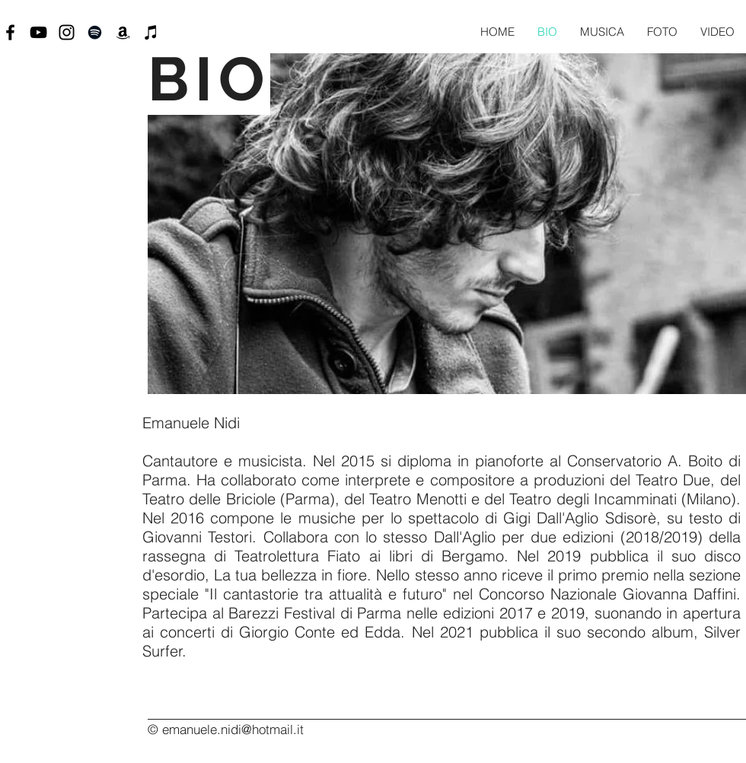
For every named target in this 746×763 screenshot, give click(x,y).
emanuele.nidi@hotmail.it (233, 729)
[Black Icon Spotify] (94, 32)
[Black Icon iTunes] (151, 32)
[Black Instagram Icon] (66, 32)
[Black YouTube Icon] (38, 32)
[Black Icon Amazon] (123, 32)
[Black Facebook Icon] (10, 32)
